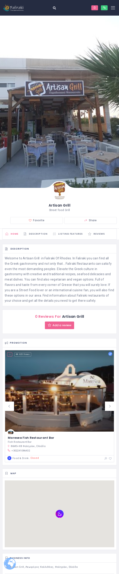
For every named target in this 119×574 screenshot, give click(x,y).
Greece (67, 285)
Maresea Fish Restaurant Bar (31, 438)
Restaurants (86, 263)
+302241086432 (18, 450)
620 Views (23, 354)
